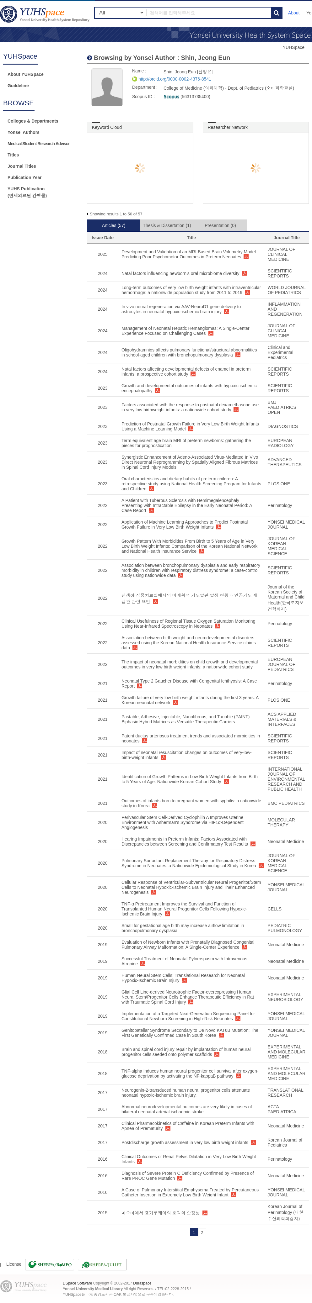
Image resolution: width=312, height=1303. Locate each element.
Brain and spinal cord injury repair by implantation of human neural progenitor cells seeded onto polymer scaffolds (186, 1052)
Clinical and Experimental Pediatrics (280, 352)
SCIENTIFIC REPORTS (280, 273)
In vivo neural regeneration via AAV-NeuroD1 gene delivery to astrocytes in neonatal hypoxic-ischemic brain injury (181, 309)
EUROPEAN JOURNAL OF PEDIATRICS (281, 664)
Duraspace (142, 1283)
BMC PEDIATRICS (286, 803)
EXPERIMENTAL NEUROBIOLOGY (286, 997)
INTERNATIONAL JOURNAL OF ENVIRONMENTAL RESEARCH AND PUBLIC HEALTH (286, 779)
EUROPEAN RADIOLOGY (281, 443)
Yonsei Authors (24, 132)
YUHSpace (293, 47)
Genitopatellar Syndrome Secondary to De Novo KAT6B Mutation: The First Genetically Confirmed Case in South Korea (189, 1033)
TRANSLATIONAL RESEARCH (286, 1093)
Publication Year (25, 177)
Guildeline (18, 85)
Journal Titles (22, 166)
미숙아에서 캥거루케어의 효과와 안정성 (160, 1213)
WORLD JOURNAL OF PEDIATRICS (287, 290)
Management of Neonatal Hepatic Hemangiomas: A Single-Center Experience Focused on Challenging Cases (185, 331)
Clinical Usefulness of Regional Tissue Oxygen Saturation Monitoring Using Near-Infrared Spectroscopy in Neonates (188, 624)
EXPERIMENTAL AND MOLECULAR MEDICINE (287, 1051)
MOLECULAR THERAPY (281, 822)
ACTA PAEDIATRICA (282, 1109)
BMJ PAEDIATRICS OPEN (282, 407)
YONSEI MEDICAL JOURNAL (286, 525)
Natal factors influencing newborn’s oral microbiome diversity (180, 273)
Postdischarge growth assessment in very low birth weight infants (184, 1142)
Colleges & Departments (33, 121)
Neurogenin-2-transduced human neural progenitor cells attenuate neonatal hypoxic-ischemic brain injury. (185, 1093)
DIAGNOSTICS (283, 426)
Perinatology (280, 505)
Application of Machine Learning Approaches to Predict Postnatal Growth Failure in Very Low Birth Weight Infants (184, 525)
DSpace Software (77, 1283)
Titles (13, 154)
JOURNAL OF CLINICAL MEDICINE (281, 254)
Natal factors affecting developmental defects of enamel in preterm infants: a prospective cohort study (185, 372)
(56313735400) (187, 96)
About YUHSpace (26, 74)
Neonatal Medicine (286, 841)
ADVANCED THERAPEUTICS (285, 462)
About (294, 12)
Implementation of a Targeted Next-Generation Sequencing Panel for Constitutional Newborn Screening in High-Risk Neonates (188, 1016)
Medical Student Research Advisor (39, 143)
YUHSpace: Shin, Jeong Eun (45, 14)
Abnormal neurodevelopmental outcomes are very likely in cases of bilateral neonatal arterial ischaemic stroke (186, 1109)
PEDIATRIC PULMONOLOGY (285, 928)
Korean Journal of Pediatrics (285, 1142)
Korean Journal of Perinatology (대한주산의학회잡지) (286, 1212)
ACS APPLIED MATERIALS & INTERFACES (282, 719)
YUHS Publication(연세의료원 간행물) (27, 192)
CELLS (275, 908)
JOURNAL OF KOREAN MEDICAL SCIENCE (281, 546)
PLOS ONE (279, 483)
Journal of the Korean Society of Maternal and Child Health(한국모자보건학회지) (286, 598)
